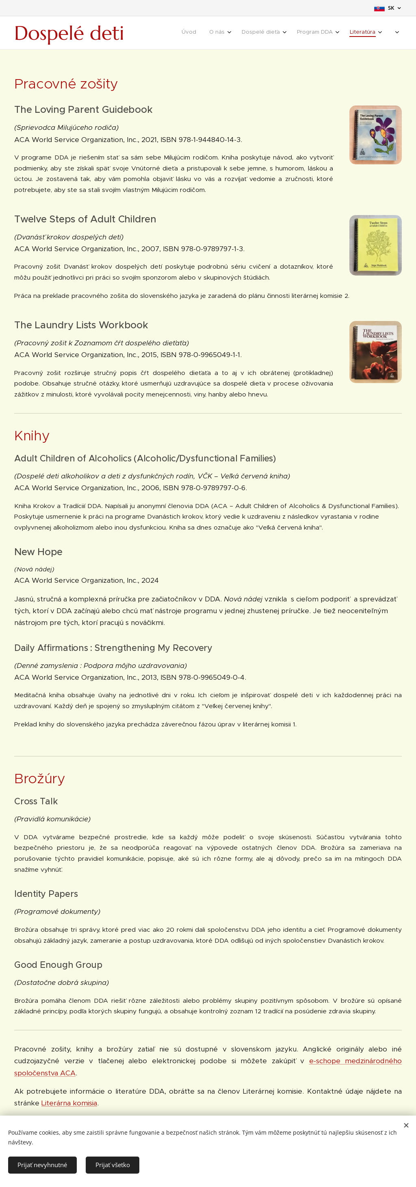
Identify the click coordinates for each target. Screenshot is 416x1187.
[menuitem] (271, 33)
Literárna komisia (69, 1103)
